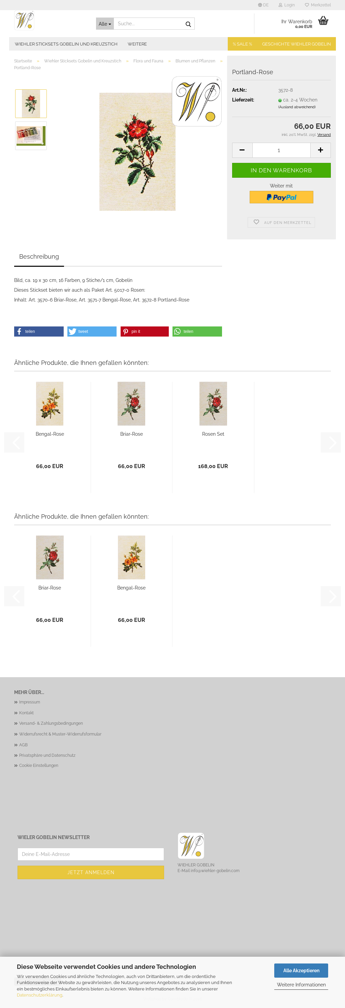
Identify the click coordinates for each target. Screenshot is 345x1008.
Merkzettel (318, 5)
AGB (23, 745)
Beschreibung (39, 256)
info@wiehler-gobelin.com (215, 870)
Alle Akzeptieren (301, 970)
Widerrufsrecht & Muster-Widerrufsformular (60, 734)
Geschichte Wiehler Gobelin (296, 44)
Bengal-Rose (50, 434)
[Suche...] (105, 24)
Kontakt (26, 713)
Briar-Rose (131, 434)
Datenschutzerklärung (39, 995)
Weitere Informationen (301, 984)
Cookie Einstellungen (38, 765)
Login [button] (287, 5)
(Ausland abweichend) (297, 107)
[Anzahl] (281, 150)
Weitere (137, 44)
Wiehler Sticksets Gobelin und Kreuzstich (66, 44)
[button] (263, 5)
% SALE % (242, 44)
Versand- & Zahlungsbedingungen (51, 723)
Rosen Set (213, 434)
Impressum (29, 702)
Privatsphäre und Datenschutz (47, 755)
